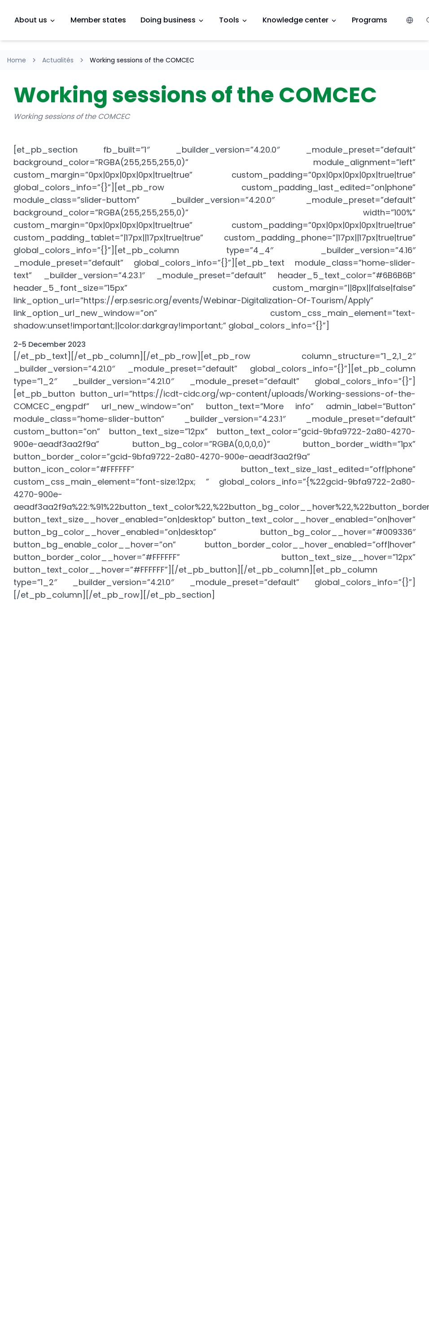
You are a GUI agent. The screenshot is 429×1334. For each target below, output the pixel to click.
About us (35, 20)
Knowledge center (300, 20)
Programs (369, 20)
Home (16, 60)
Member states (98, 20)
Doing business (172, 20)
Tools (233, 20)
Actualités (58, 60)
